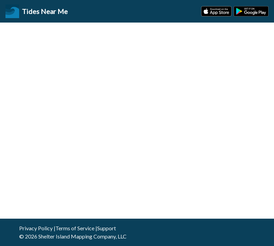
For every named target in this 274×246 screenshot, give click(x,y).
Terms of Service (74, 228)
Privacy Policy (36, 228)
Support (106, 228)
